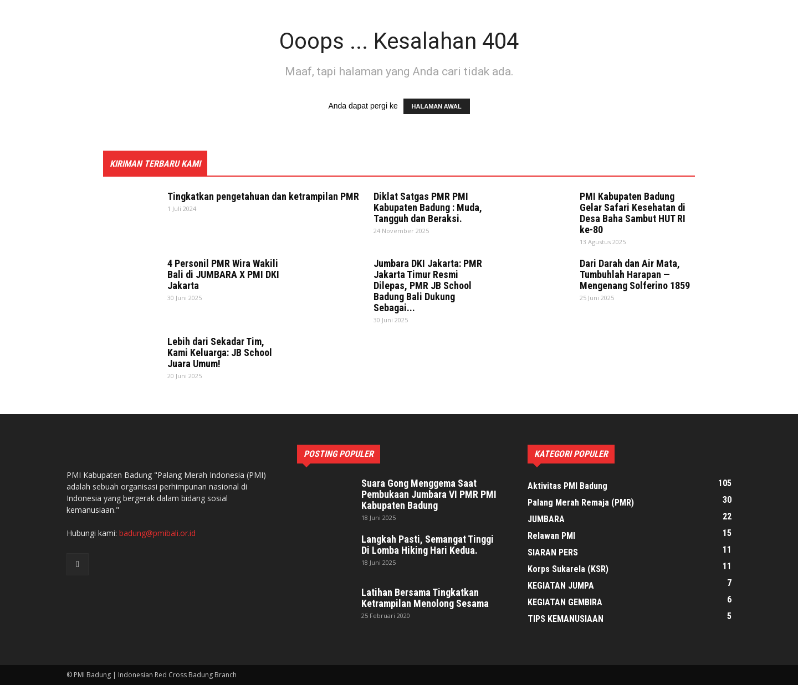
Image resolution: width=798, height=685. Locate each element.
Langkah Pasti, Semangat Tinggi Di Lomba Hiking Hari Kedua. (427, 544)
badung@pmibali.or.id (157, 533)
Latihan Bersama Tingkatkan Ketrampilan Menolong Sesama (425, 597)
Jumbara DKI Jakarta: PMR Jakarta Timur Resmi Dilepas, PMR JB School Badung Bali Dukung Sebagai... (428, 285)
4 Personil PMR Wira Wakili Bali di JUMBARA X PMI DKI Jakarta (223, 274)
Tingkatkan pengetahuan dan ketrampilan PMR (263, 196)
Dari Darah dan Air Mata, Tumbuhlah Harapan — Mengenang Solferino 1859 (635, 274)
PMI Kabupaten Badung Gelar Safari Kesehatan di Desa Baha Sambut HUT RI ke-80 (633, 212)
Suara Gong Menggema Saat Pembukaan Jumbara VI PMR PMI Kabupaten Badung (429, 494)
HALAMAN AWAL (437, 106)
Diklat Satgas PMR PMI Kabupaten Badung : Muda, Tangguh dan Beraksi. (428, 207)
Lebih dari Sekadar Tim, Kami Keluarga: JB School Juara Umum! (219, 352)
